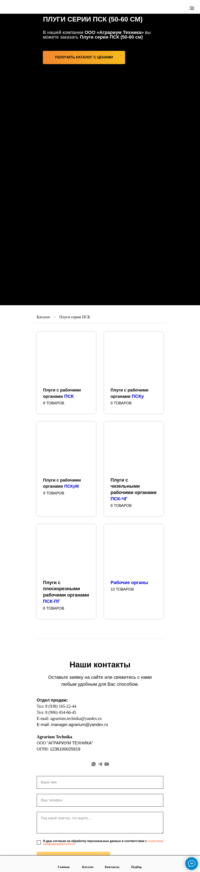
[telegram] (100, 764)
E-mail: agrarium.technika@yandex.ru (69, 718)
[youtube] (106, 764)
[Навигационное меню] (191, 8)
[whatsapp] (93, 764)
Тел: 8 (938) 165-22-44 (56, 706)
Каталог (43, 317)
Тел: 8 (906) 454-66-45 (56, 712)
